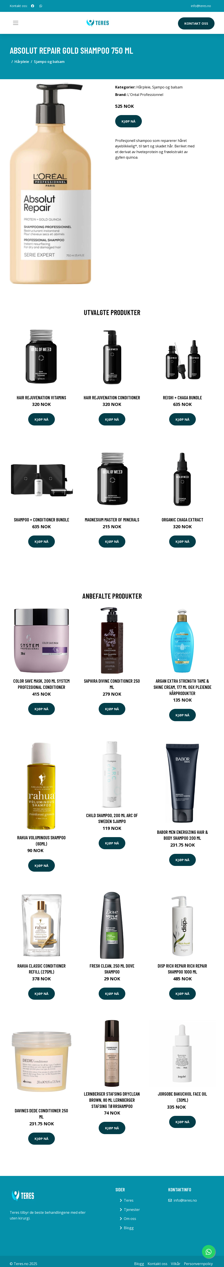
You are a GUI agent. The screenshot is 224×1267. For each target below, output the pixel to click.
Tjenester (132, 1209)
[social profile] (32, 6)
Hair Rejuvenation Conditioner (112, 397)
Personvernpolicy (198, 1263)
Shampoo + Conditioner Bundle (41, 519)
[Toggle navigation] (16, 23)
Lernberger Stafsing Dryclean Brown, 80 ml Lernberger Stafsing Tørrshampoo (112, 1100)
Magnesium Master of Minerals (112, 519)
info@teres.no (201, 6)
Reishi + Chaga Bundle (182, 397)
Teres (128, 1200)
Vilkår (175, 1263)
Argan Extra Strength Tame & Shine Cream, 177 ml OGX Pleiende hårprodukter (182, 687)
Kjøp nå (128, 121)
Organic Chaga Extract (182, 519)
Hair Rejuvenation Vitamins (41, 397)
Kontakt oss (196, 23)
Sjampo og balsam (49, 61)
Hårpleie (22, 61)
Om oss (130, 1218)
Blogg (129, 1227)
